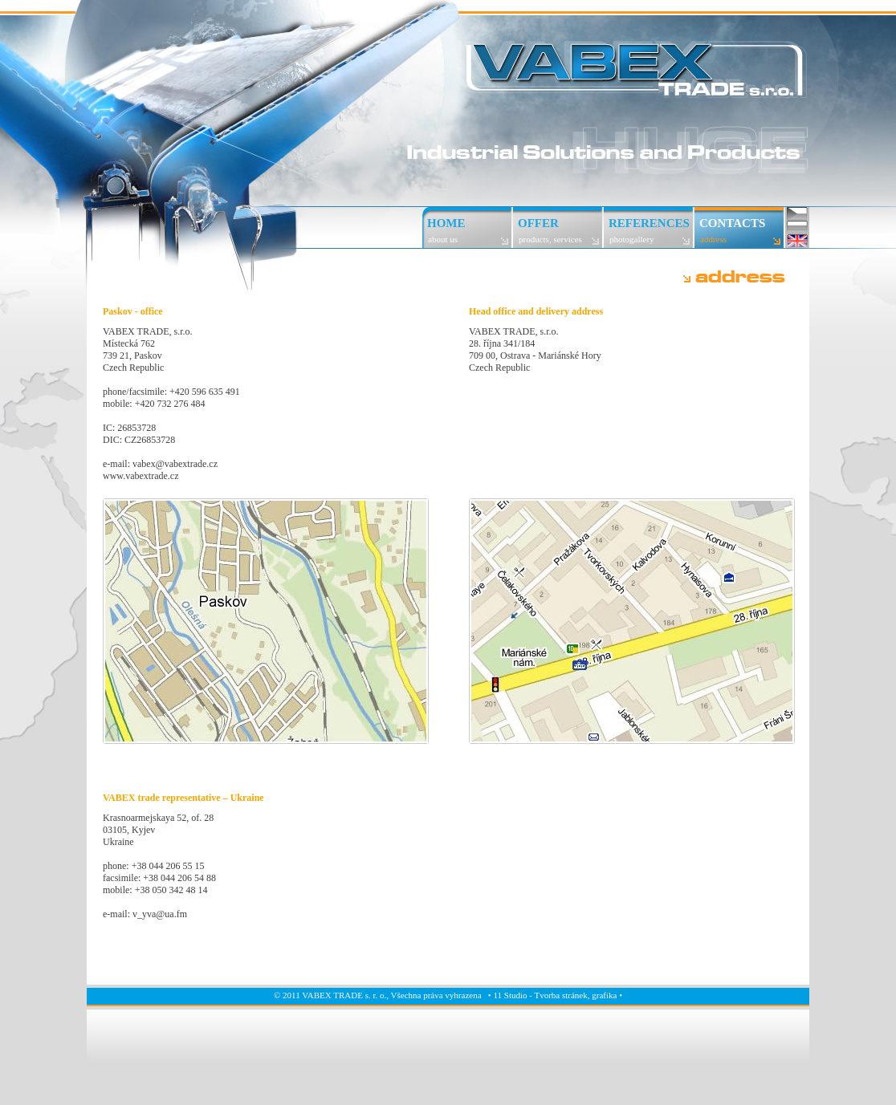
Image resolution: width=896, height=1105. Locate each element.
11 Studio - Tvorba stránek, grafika (555, 995)
